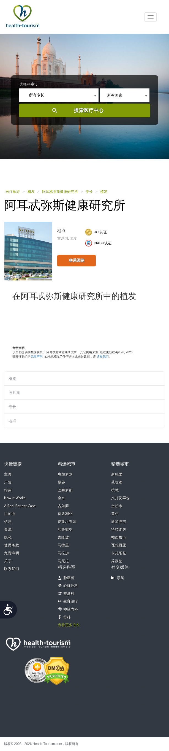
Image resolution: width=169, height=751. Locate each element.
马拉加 (63, 553)
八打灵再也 (120, 498)
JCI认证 (100, 232)
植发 (31, 192)
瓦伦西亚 (118, 545)
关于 (8, 561)
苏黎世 (116, 561)
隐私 (8, 537)
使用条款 (11, 545)
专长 (89, 192)
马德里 (63, 545)
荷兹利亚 (65, 514)
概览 (12, 378)
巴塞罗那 (65, 490)
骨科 (67, 617)
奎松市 (116, 506)
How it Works (15, 498)
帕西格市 (118, 537)
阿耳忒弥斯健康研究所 (60, 192)
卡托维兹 (118, 553)
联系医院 (76, 260)
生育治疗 (70, 601)
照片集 (14, 392)
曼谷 (61, 482)
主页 (8, 474)
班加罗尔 (65, 474)
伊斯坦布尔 (67, 522)
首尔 (115, 514)
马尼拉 (63, 561)
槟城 (115, 490)
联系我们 (11, 569)
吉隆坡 (63, 537)
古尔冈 (63, 506)
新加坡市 (118, 522)
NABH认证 (102, 243)
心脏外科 (70, 586)
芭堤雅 (116, 482)
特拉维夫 (118, 529)
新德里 (116, 474)
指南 (8, 490)
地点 (12, 420)
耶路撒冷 (65, 529)
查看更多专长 (69, 625)
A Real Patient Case (20, 506)
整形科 (69, 594)
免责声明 (37, 356)
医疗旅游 (13, 192)
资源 (8, 529)
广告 (8, 482)
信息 (8, 522)
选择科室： (29, 84)
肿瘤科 (69, 578)
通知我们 (103, 356)
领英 (117, 578)
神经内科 (70, 609)
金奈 (61, 498)
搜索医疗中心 (88, 110)
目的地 (9, 514)
